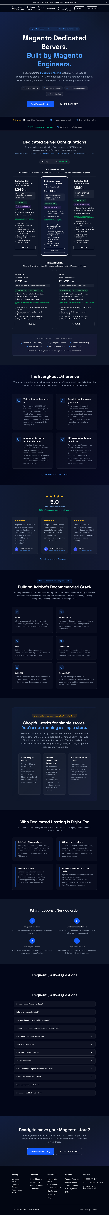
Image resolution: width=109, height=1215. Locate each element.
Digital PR (51, 1194)
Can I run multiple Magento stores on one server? (55, 1069)
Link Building (52, 1191)
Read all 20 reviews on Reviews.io (54, 559)
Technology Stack (54, 1188)
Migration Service (36, 1185)
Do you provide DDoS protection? (55, 1093)
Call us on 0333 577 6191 (51, 153)
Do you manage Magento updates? (55, 1004)
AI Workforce (61, 8)
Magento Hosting (21, 8)
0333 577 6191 (69, 104)
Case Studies (52, 1185)
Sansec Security (71, 1185)
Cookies (94, 1209)
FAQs (67, 1192)
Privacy (87, 1209)
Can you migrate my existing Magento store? (55, 1020)
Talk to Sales (32, 324)
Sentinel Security (41, 8)
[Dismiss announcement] (107, 2)
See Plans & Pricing (40, 104)
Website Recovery (72, 1179)
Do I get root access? (55, 1061)
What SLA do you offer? (55, 1044)
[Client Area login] (79, 8)
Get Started (92, 8)
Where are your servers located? (55, 1077)
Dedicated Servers (31, 8)
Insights (50, 1197)
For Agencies (35, 1182)
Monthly (45, 162)
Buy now (25, 247)
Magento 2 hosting (50, 73)
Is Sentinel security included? (55, 1012)
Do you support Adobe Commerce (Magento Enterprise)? (55, 1028)
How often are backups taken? (55, 1052)
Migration (51, 8)
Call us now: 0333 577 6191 (54, 474)
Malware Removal (72, 1182)
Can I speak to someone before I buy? (55, 1036)
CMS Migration (71, 1189)
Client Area (79, 8)
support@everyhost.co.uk (93, 1182)
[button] (25, 216)
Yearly (60, 162)
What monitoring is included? (55, 1085)
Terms (81, 1209)
